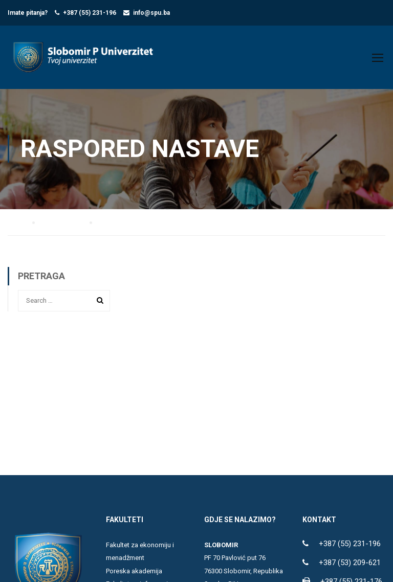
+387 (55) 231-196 (89, 12)
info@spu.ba (151, 12)
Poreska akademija (134, 571)
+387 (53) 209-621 (350, 562)
